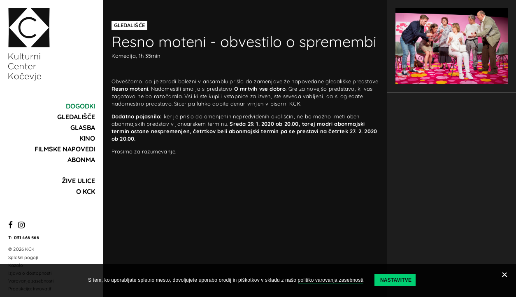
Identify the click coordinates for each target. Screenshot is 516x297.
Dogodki (80, 106)
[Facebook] (10, 225)
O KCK (85, 191)
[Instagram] (21, 225)
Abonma (81, 160)
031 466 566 (26, 237)
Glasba (82, 127)
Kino (87, 138)
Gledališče (76, 117)
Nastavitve (395, 280)
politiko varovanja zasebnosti (330, 280)
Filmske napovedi (65, 149)
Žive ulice (78, 181)
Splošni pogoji (23, 257)
